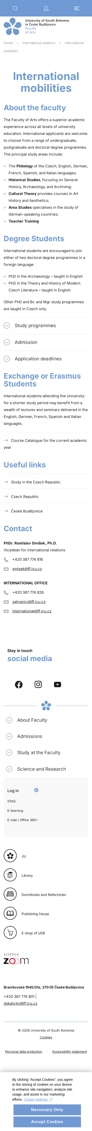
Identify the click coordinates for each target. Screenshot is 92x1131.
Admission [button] (26, 342)
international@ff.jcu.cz (32, 611)
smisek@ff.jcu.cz (27, 568)
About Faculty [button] (32, 720)
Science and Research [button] (41, 769)
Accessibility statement (69, 1051)
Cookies (46, 1037)
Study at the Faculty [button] (39, 752)
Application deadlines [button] (38, 359)
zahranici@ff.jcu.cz (29, 601)
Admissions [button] (29, 736)
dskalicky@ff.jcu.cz (20, 1003)
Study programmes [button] (35, 325)
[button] (15, 8)
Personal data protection (23, 1051)
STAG (11, 801)
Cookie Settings (38, 1119)
